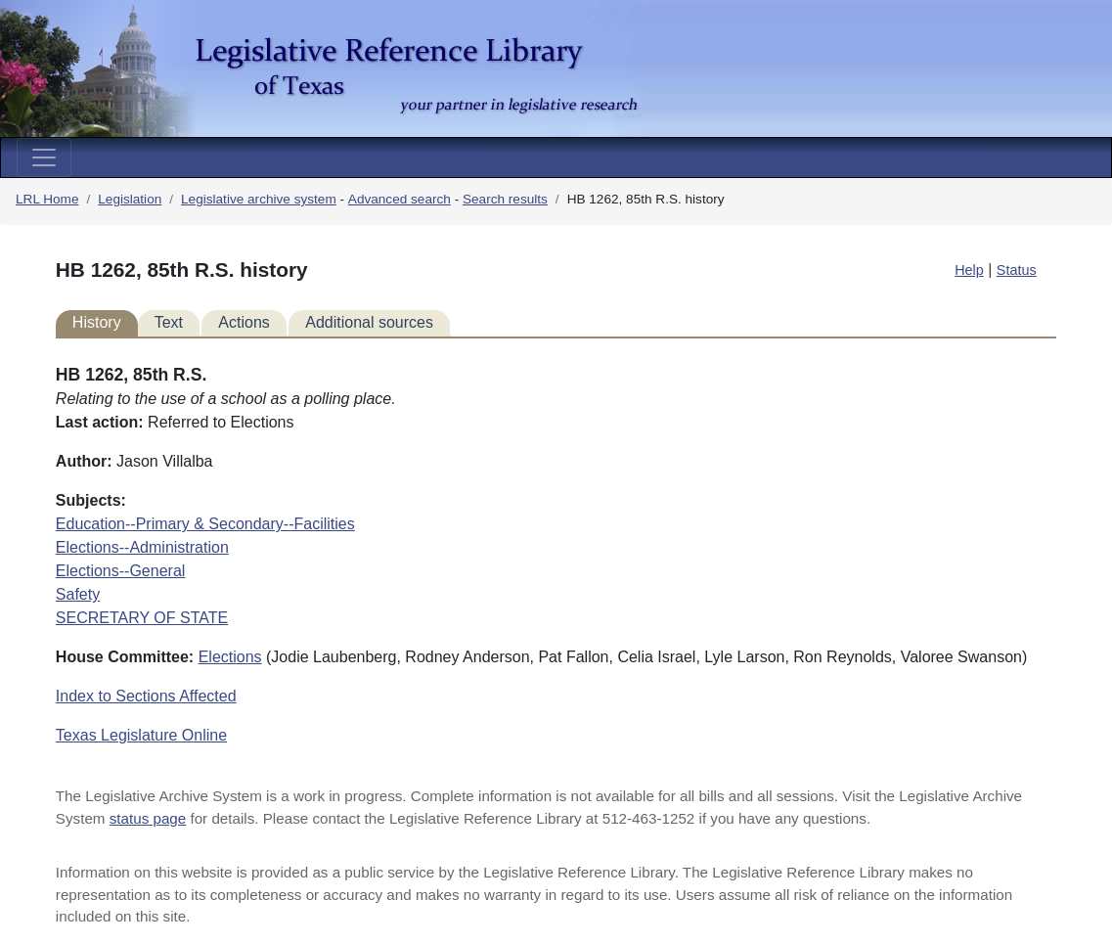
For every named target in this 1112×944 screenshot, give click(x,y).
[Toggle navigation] (44, 157)
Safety (78, 594)
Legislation (129, 199)
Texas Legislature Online (141, 735)
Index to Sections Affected (146, 696)
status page (148, 818)
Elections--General (121, 570)
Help (969, 270)
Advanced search (399, 199)
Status (1017, 270)
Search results (505, 199)
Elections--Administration (142, 547)
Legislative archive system (258, 199)
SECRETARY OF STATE (142, 617)
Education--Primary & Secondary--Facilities (205, 524)
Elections (230, 657)
